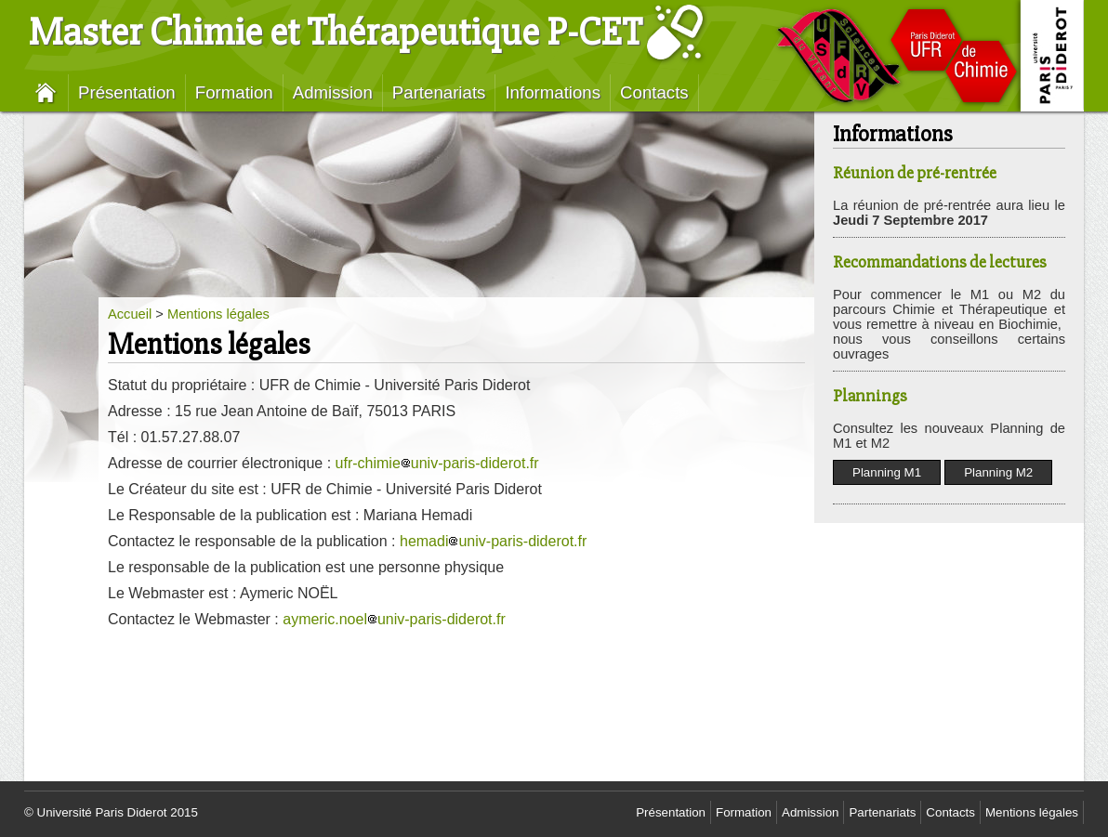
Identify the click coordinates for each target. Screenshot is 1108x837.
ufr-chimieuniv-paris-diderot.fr (437, 463)
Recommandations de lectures (940, 262)
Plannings (870, 396)
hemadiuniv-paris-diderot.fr (493, 541)
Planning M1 (886, 472)
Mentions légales (218, 314)
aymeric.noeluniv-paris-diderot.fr (394, 619)
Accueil (130, 314)
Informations (552, 92)
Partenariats (439, 92)
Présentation (127, 92)
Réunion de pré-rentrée (914, 173)
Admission (333, 92)
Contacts (654, 92)
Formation (234, 92)
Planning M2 (998, 472)
